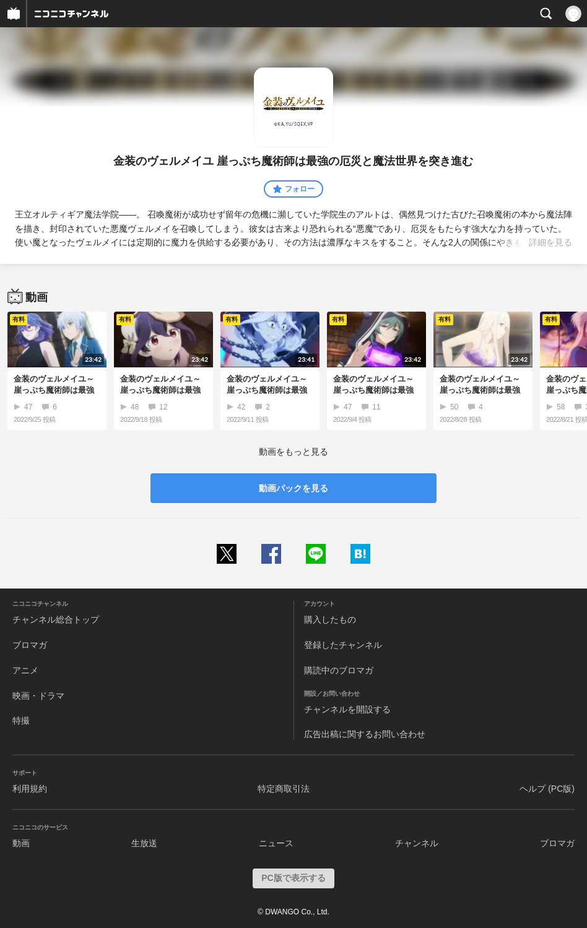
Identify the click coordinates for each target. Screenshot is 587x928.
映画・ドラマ (38, 696)
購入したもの (330, 619)
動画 (21, 843)
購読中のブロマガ (338, 670)
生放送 (144, 843)
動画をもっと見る (293, 452)
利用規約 (29, 789)
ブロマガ (29, 645)
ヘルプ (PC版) (547, 789)
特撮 (21, 720)
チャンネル (416, 843)
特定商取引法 (284, 789)
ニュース (276, 843)
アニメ (25, 670)
